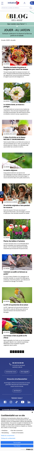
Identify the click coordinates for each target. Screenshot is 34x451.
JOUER (8, 40)
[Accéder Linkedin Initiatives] (29, 402)
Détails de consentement (7, 435)
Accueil (3, 40)
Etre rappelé (24, 372)
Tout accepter (17, 442)
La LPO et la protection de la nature (16, 305)
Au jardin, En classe (10, 134)
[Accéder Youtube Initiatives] (22, 402)
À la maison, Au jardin (10, 202)
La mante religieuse (10, 170)
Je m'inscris (17, 391)
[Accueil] (13, 3)
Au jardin (6, 64)
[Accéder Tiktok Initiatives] (17, 402)
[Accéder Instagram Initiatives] (11, 402)
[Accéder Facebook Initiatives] (5, 402)
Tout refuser (17, 446)
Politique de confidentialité (8, 438)
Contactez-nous (11, 372)
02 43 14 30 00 (18, 363)
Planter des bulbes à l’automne (14, 241)
